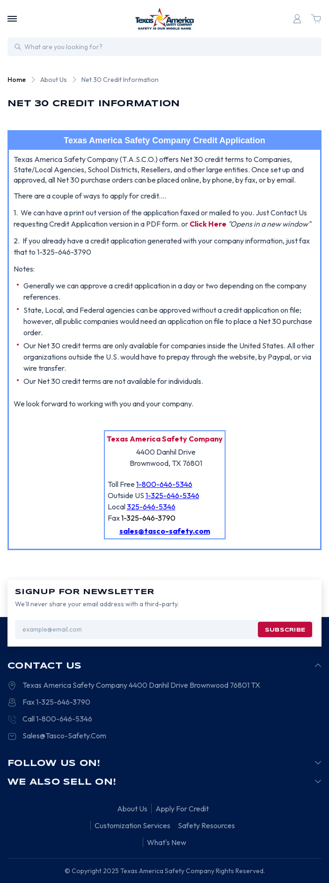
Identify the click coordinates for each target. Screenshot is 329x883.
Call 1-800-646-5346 (57, 718)
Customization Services (132, 825)
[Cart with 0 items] (316, 18)
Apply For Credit (182, 808)
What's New (166, 842)
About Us (132, 808)
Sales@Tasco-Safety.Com (64, 735)
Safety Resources (206, 825)
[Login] (297, 18)
